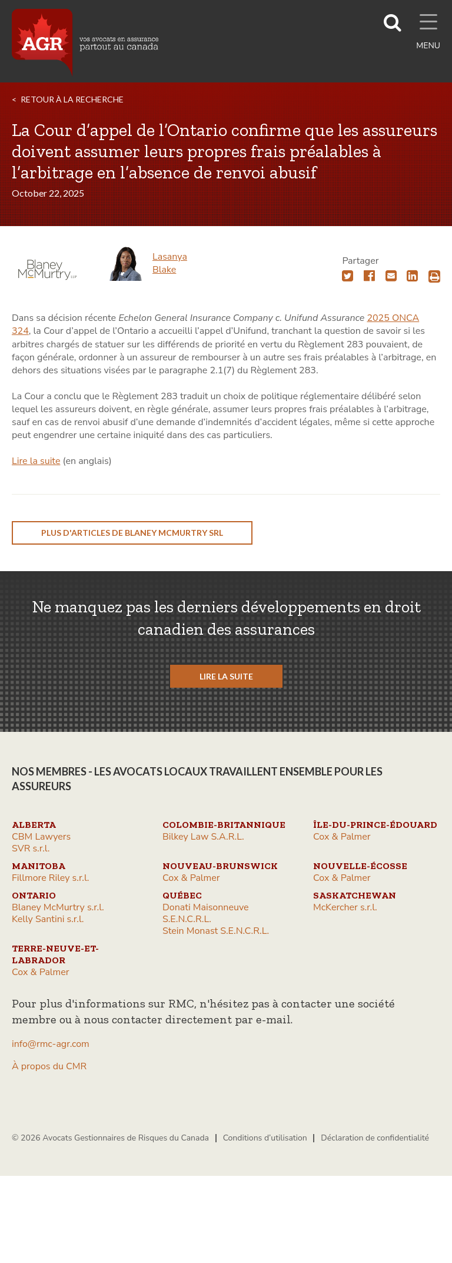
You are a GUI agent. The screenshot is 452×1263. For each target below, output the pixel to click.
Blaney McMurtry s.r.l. (58, 907)
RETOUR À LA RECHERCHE (72, 99)
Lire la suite (36, 461)
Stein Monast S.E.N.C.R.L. (215, 930)
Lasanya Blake (169, 263)
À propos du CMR (49, 1066)
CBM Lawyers (41, 836)
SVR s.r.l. (30, 848)
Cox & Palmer (342, 836)
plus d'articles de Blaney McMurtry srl (132, 533)
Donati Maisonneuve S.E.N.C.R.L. (205, 913)
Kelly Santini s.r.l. (48, 919)
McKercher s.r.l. (345, 907)
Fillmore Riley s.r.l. (50, 877)
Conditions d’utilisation (265, 1137)
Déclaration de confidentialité (375, 1137)
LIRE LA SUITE (226, 676)
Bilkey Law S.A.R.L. (203, 836)
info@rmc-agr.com (50, 1043)
